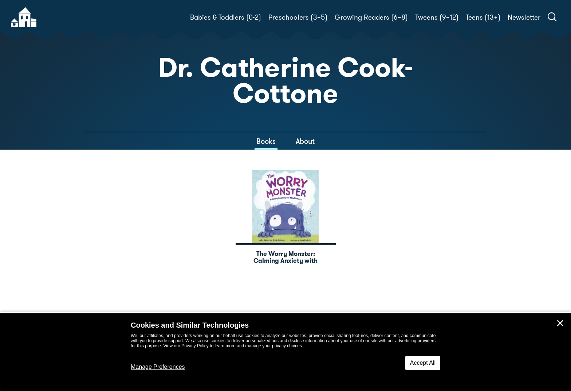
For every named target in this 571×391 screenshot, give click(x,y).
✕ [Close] (560, 323)
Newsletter (524, 17)
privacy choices (287, 345)
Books (266, 141)
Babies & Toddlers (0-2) (225, 17)
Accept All (423, 363)
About (305, 141)
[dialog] (285, 352)
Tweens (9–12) (436, 17)
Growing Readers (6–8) (371, 17)
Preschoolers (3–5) (297, 17)
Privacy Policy (195, 345)
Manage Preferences (158, 367)
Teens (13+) (483, 17)
